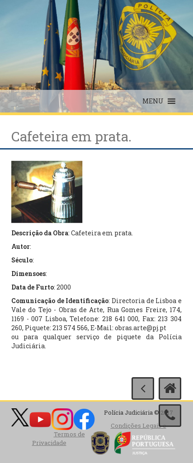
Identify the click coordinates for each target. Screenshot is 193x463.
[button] (153, 101)
